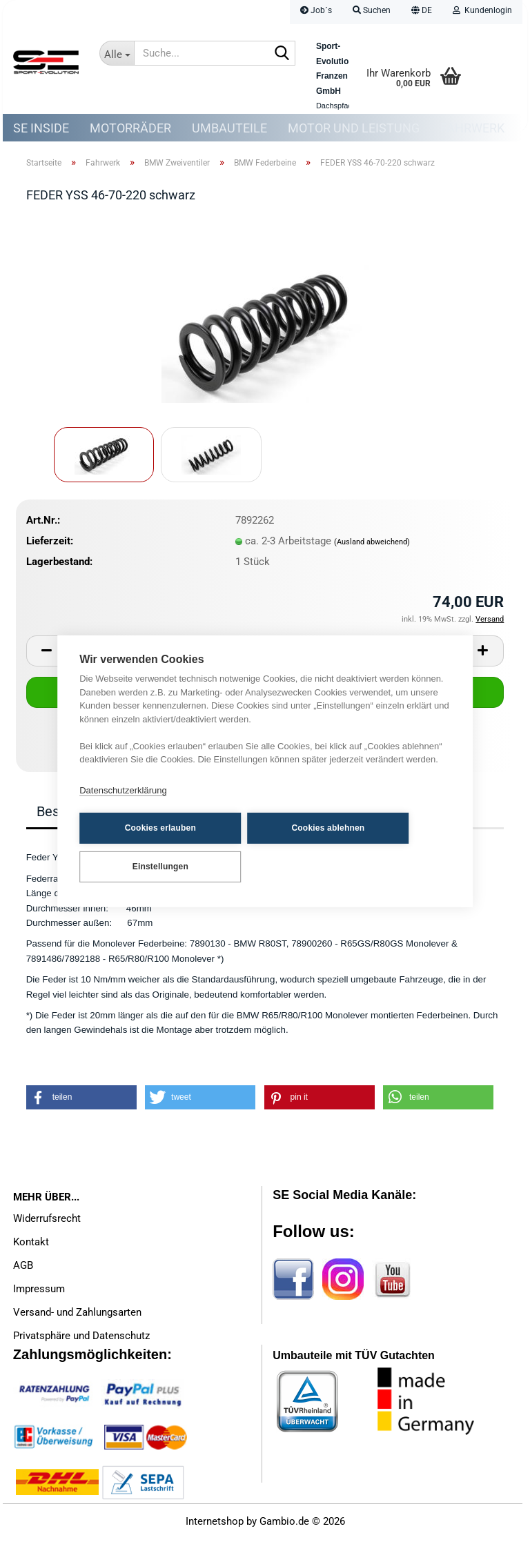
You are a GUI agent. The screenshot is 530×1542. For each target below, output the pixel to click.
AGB (23, 1269)
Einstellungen (147, 866)
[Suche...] (116, 53)
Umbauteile (229, 128)
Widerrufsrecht (47, 1222)
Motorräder (130, 128)
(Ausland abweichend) (372, 545)
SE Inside (41, 128)
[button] (421, 12)
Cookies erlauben (147, 828)
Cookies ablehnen (289, 828)
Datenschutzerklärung (122, 791)
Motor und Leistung (354, 128)
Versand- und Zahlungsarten (77, 1315)
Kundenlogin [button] (482, 10)
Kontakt (31, 1245)
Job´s (316, 10)
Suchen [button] (372, 10)
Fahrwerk (472, 128)
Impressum (39, 1292)
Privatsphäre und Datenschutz (81, 1339)
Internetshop (215, 1525)
